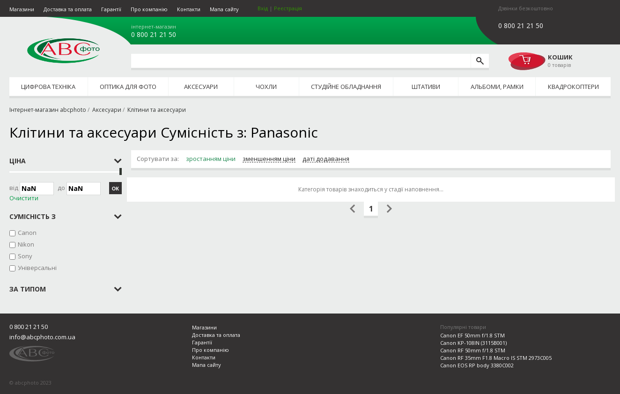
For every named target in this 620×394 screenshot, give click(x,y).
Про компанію (149, 9)
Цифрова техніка (48, 86)
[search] (480, 61)
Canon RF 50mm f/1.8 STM (472, 350)
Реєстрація (288, 8)
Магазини (21, 9)
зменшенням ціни (269, 159)
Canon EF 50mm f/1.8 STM (472, 335)
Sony (25, 256)
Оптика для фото (128, 86)
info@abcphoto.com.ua (42, 337)
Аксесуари (201, 86)
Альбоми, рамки (497, 86)
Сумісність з (32, 216)
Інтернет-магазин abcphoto (47, 110)
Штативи (426, 86)
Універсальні (37, 267)
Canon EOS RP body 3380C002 (477, 365)
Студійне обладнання (346, 86)
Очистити (23, 198)
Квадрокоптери (573, 86)
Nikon (26, 244)
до (79, 188)
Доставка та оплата (68, 9)
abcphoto (63, 50)
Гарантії (111, 9)
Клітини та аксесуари (156, 110)
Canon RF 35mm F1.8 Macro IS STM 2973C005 (496, 357)
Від (31, 188)
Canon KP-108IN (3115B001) (473, 342)
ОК (115, 188)
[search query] (300, 61)
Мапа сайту (224, 9)
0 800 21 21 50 (153, 34)
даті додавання (326, 159)
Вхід (263, 8)
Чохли (266, 86)
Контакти (188, 9)
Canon (27, 232)
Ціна (17, 160)
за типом (27, 289)
